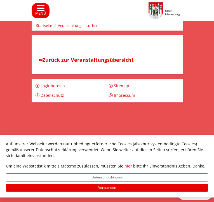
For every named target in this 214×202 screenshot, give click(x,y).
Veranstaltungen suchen (78, 25)
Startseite (44, 25)
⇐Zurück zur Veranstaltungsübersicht (86, 59)
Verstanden (107, 187)
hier (128, 166)
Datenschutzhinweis (107, 177)
